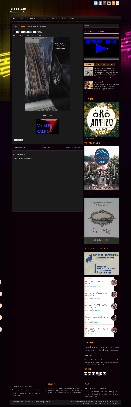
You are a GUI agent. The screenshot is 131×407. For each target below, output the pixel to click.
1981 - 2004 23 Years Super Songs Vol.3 (96, 294)
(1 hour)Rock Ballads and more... (27, 31)
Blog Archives (108, 64)
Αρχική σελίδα (46, 147)
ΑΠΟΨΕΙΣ (23, 18)
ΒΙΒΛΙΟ (64, 18)
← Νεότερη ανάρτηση (20, 147)
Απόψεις (94, 347)
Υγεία (117, 392)
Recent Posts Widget (114, 338)
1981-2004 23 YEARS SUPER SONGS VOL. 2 (96, 306)
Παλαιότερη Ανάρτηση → (74, 147)
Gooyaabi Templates (113, 403)
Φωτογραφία (114, 350)
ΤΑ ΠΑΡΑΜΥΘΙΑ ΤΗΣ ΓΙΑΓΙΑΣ (104, 68)
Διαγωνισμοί (115, 347)
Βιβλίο (102, 347)
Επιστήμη (87, 350)
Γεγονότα (108, 347)
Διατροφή (116, 389)
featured (95, 394)
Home (13, 19)
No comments (37, 35)
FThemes (79, 401)
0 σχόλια (88, 286)
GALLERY (44, 18)
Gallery (86, 347)
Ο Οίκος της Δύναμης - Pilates (22, 386)
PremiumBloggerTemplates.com (109, 401)
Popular (89, 64)
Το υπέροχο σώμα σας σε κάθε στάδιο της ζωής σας (29, 390)
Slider (91, 396)
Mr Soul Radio (18, 9)
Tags (97, 64)
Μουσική (23, 27)
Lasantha (96, 401)
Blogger (47, 402)
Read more (96, 286)
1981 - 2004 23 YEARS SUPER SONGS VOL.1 (96, 330)
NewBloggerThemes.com (90, 403)
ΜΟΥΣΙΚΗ (34, 18)
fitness (101, 394)
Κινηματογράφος (95, 350)
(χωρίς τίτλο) (98, 82)
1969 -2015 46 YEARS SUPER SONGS (96, 282)
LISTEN (72, 19)
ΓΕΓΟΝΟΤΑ (53, 19)
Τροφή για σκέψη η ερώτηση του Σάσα (96, 318)
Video (95, 396)
